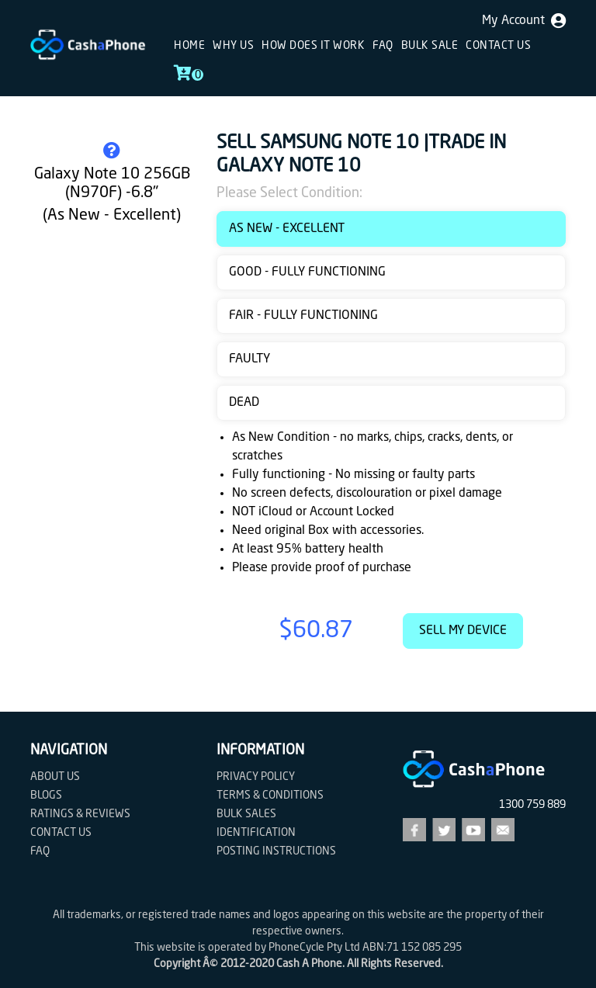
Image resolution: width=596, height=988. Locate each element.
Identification (256, 832)
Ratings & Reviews (80, 814)
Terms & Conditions (270, 795)
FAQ (382, 45)
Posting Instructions (276, 851)
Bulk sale (430, 45)
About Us (55, 776)
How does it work (313, 45)
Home (189, 45)
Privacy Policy (256, 776)
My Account (524, 21)
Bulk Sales (246, 814)
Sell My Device (463, 631)
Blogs (46, 795)
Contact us (498, 45)
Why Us (233, 45)
